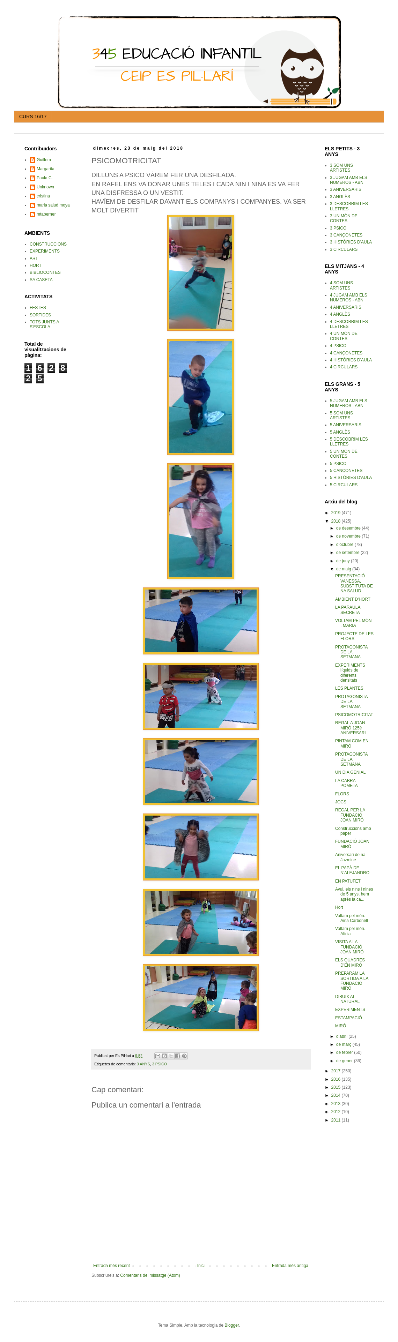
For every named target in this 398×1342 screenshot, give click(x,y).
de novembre (349, 536)
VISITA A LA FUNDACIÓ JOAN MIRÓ (349, 946)
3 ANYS (143, 1064)
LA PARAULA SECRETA (347, 610)
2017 (336, 1071)
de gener (345, 1060)
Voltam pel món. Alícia (350, 931)
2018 (336, 521)
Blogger (231, 1325)
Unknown (45, 187)
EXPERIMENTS (350, 1009)
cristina (43, 196)
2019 (336, 512)
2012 (336, 1111)
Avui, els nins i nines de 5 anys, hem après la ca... (354, 894)
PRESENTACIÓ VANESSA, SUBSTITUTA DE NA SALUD (354, 583)
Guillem (44, 159)
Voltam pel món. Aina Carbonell (351, 918)
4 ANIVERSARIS (345, 307)
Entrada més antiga (290, 1265)
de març (344, 1044)
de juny (343, 560)
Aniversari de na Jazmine (350, 857)
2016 (336, 1079)
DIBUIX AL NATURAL (347, 999)
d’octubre (345, 544)
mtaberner (46, 214)
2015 (336, 1087)
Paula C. (45, 177)
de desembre (349, 528)
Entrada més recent (111, 1265)
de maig (344, 569)
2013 (336, 1103)
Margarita (45, 168)
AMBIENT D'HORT (352, 599)
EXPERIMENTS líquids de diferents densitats (350, 673)
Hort (339, 907)
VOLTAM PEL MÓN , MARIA (353, 623)
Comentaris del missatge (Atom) (150, 1275)
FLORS (342, 794)
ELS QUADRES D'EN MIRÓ (350, 962)
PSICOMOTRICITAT (354, 714)
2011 (336, 1120)
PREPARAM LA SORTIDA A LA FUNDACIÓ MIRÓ (351, 981)
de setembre (348, 552)
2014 (336, 1095)
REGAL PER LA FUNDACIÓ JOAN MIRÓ (350, 815)
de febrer (345, 1052)
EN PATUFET (348, 881)
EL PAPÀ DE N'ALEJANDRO (352, 870)
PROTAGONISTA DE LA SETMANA (351, 652)
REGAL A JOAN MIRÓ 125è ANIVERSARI (350, 727)
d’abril (342, 1036)
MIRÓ (340, 1026)
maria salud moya (53, 205)
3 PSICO (159, 1064)
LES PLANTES (349, 688)
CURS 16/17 (33, 116)
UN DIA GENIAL (350, 772)
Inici (201, 1265)
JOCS (340, 802)
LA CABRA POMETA (346, 783)
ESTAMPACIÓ (348, 1017)
